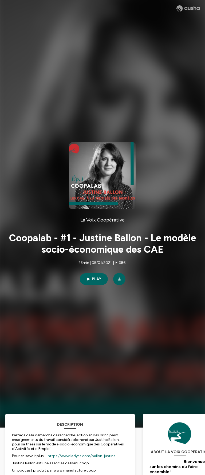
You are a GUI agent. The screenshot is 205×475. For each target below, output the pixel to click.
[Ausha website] (188, 8)
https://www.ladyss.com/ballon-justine (81, 456)
